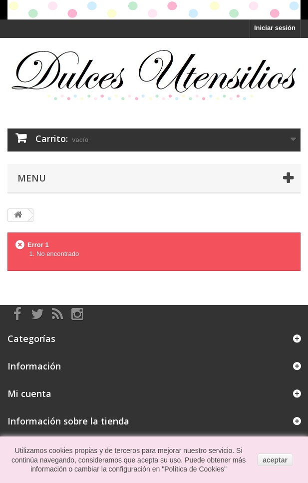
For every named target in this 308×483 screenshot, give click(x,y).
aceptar (275, 460)
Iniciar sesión (275, 28)
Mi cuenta (29, 394)
